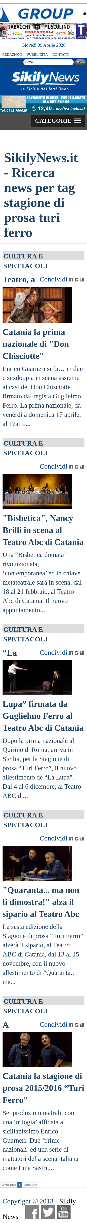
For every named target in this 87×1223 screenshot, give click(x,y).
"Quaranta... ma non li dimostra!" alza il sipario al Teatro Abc (41, 902)
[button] (58, 121)
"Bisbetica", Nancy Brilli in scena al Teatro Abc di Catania (43, 530)
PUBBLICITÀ (37, 54)
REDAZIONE (12, 54)
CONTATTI (60, 54)
